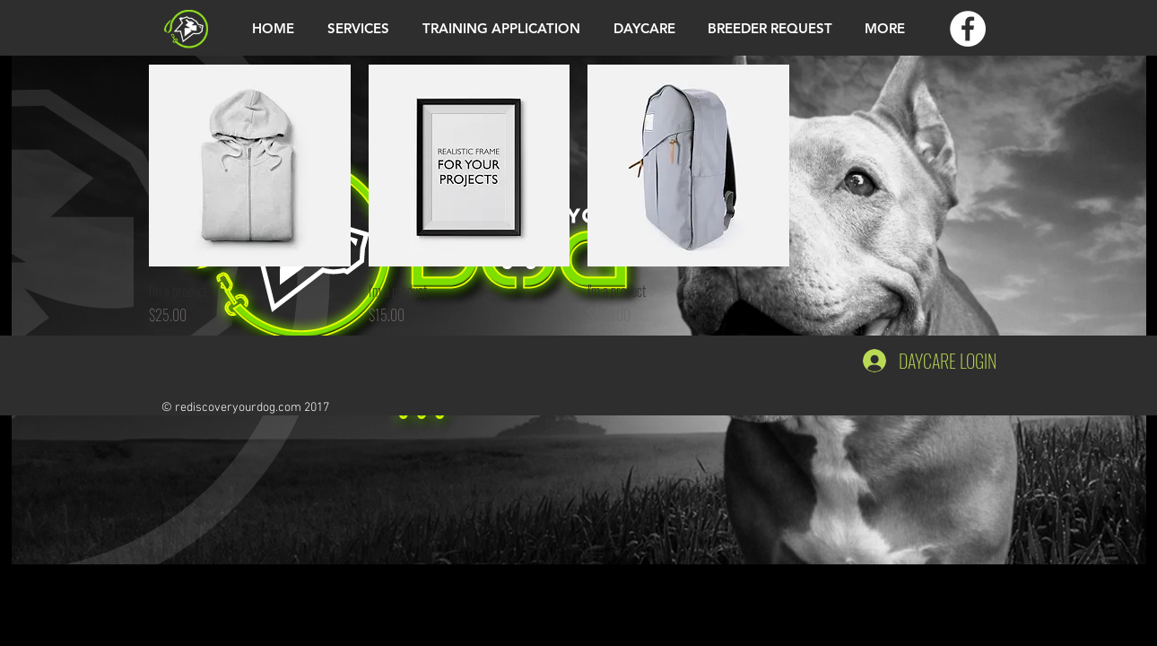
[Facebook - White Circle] (968, 29)
